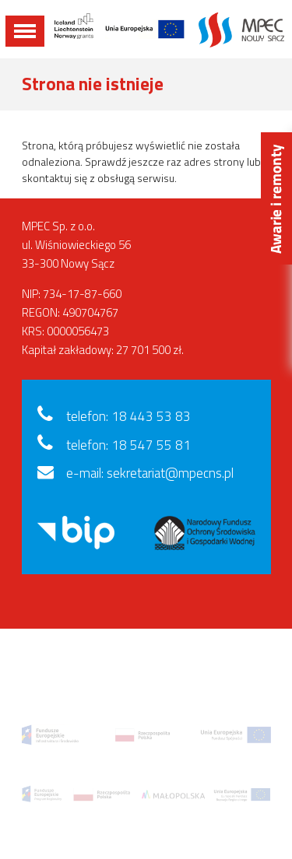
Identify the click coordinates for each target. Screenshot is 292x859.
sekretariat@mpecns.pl (170, 473)
